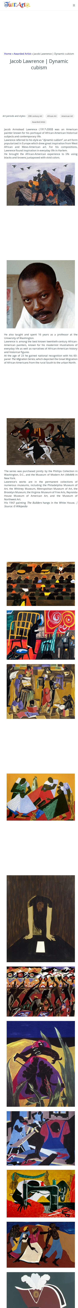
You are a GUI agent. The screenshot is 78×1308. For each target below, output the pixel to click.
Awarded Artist (22, 53)
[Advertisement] (39, 31)
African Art (51, 116)
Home (7, 53)
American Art (67, 116)
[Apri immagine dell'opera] (41, 184)
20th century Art (35, 116)
